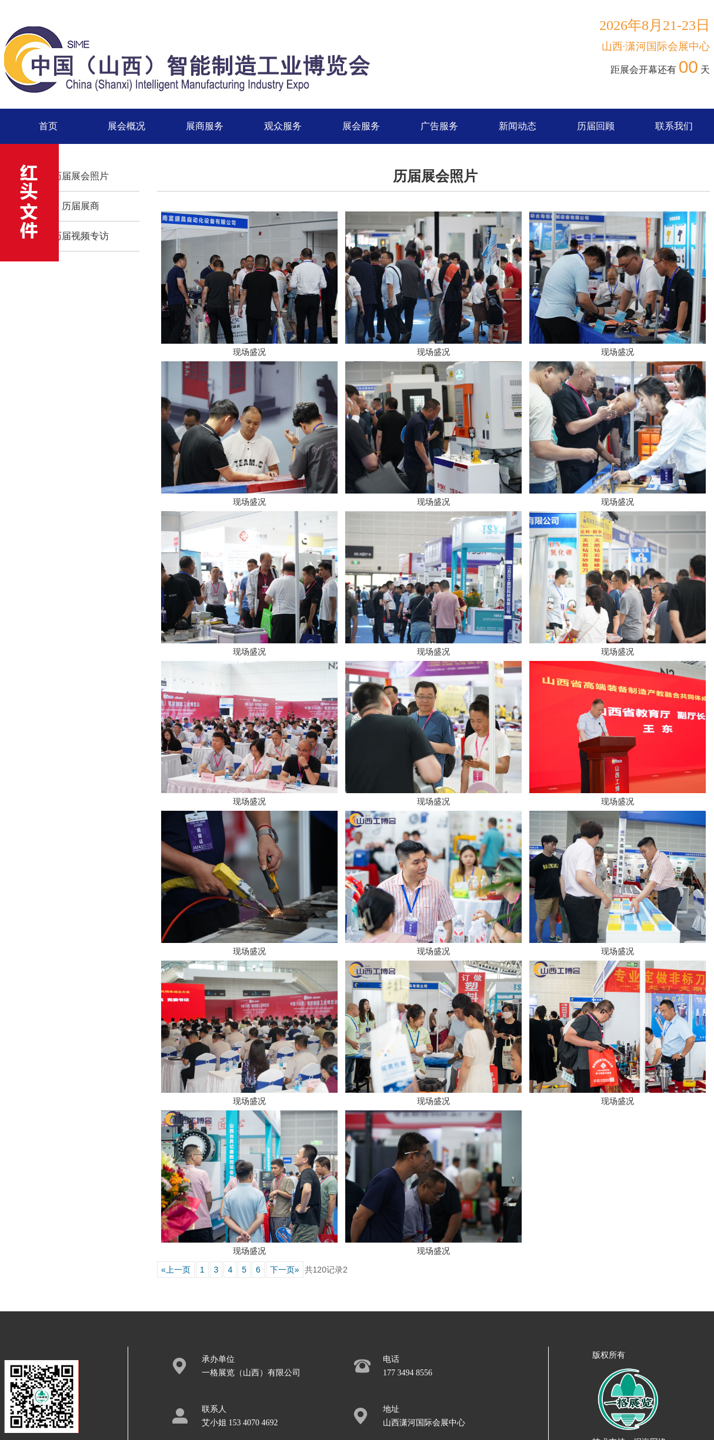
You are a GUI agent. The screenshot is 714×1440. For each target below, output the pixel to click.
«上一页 (176, 1269)
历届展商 (80, 206)
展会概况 (126, 126)
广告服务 (439, 126)
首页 (48, 126)
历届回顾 (596, 126)
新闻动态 (517, 126)
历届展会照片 (80, 176)
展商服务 (204, 126)
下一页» (284, 1269)
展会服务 (361, 126)
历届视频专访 (80, 236)
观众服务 (283, 126)
